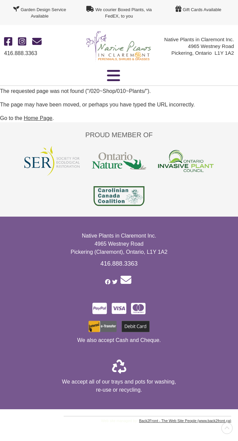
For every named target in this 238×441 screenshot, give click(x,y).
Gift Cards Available (202, 9)
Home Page (38, 118)
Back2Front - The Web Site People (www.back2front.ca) (185, 421)
